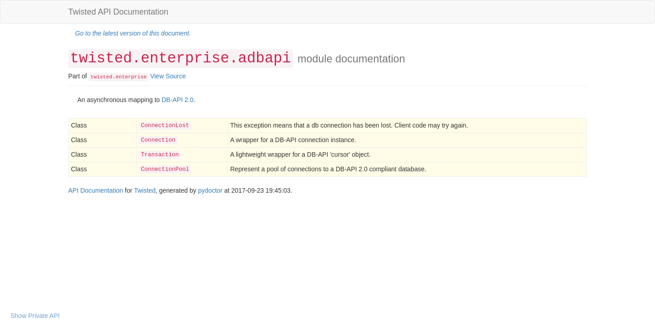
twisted (101, 77)
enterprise (131, 77)
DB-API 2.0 (177, 99)
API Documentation (95, 190)
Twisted (145, 190)
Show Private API (35, 315)
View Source (168, 76)
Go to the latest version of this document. (133, 33)
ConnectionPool (165, 169)
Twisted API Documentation (118, 11)
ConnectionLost (165, 126)
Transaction (160, 155)
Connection (158, 140)
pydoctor (210, 190)
